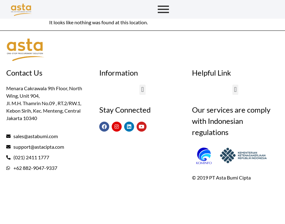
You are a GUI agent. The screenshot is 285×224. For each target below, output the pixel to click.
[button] (142, 90)
